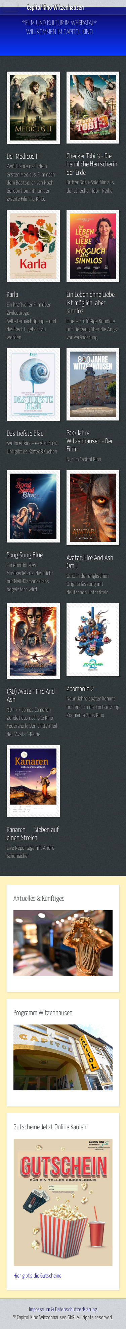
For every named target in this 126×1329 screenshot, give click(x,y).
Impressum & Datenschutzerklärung (63, 1309)
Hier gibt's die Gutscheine (37, 1276)
